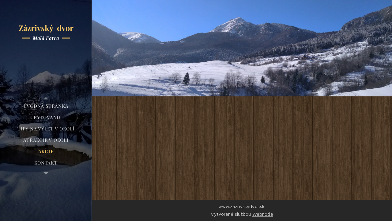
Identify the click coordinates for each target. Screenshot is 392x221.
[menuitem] (46, 106)
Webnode (262, 214)
